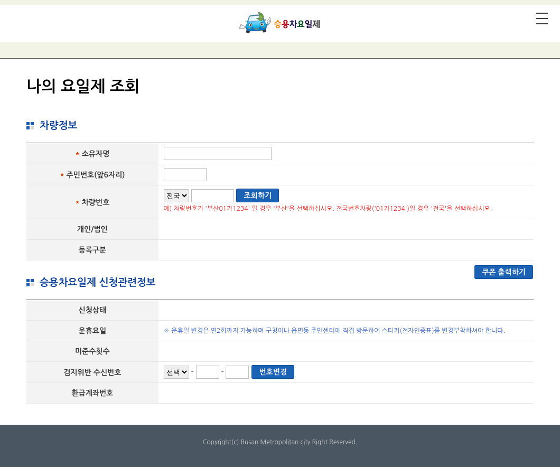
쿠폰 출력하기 (504, 272)
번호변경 (273, 372)
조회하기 (258, 195)
